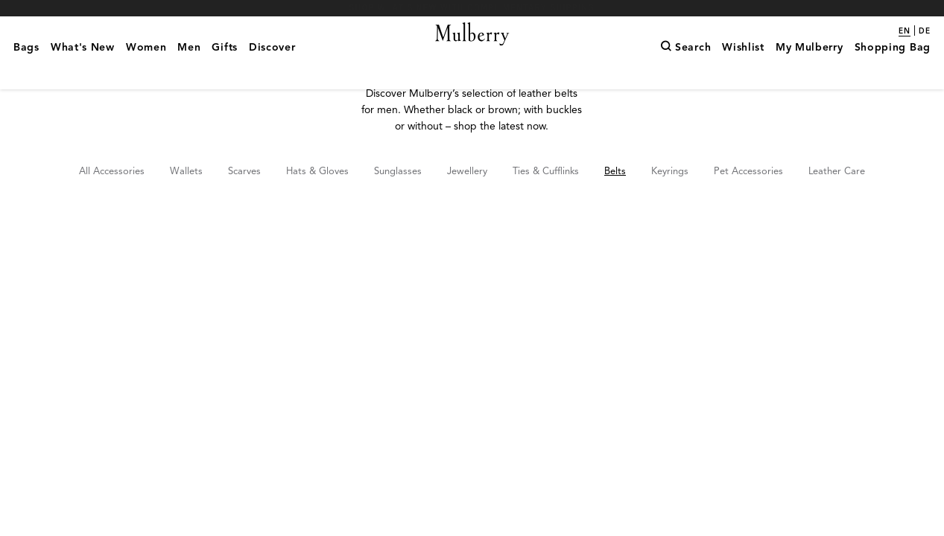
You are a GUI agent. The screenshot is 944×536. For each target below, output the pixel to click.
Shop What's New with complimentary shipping (472, 8)
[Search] (685, 70)
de (925, 31)
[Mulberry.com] (472, 52)
